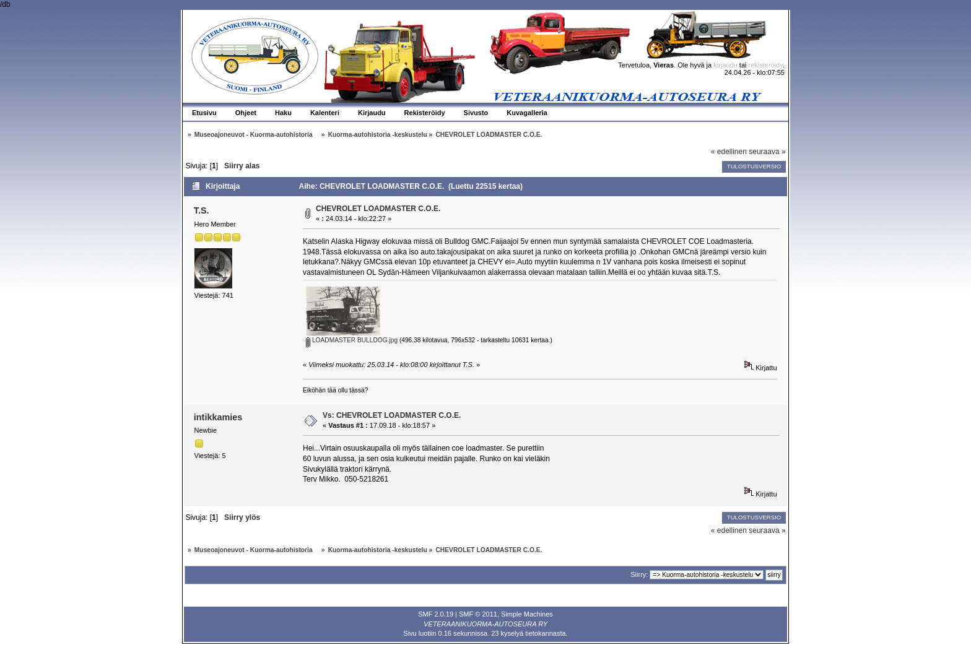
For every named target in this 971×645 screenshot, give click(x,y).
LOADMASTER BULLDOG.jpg (352, 340)
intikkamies (218, 417)
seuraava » (767, 151)
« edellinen (729, 151)
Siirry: (639, 574)
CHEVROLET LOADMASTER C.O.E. (378, 208)
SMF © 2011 (478, 614)
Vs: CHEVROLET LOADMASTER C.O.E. (392, 415)
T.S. (201, 210)
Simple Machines (527, 614)
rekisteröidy (766, 65)
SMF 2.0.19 (435, 614)
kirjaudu (725, 65)
